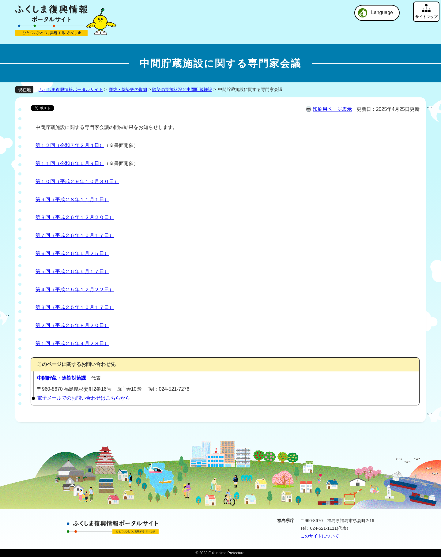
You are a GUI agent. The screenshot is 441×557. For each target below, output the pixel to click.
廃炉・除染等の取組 (128, 89)
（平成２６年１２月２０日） (82, 217)
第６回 (43, 253)
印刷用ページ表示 (332, 109)
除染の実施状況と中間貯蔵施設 (182, 89)
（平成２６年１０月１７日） (82, 235)
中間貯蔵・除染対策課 (61, 378)
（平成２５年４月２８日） (79, 343)
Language (382, 12)
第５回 (43, 271)
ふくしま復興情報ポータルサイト (71, 89)
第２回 (43, 325)
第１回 (43, 343)
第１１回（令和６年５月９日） (70, 163)
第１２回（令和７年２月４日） (70, 145)
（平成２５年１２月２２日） (82, 289)
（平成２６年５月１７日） (79, 271)
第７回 (43, 235)
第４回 (43, 289)
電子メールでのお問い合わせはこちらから (83, 398)
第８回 (43, 217)
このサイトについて (319, 535)
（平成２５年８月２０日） (79, 325)
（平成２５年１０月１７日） (82, 307)
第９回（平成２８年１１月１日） (72, 199)
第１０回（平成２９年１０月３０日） (77, 181)
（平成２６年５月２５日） (79, 253)
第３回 (43, 307)
